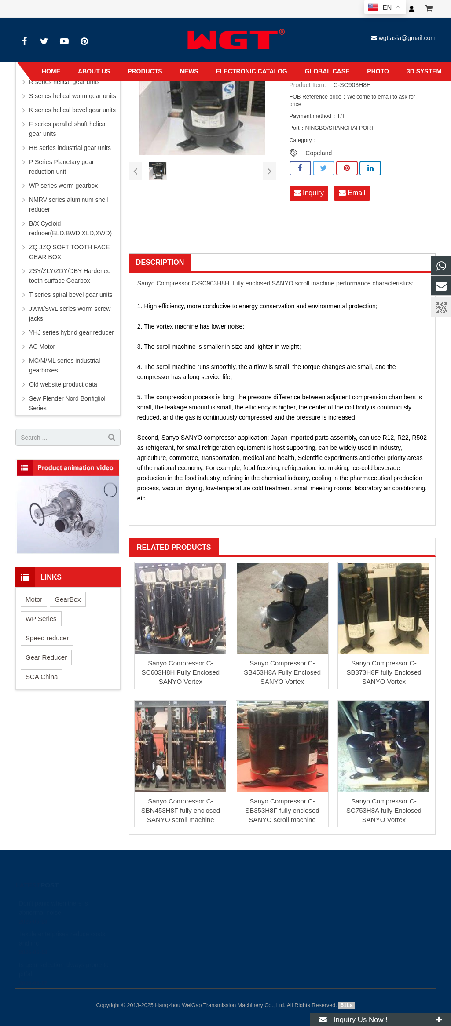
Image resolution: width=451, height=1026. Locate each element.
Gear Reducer (46, 657)
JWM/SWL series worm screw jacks (69, 313)
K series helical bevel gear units (72, 109)
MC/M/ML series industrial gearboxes (64, 365)
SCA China (42, 676)
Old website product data (63, 384)
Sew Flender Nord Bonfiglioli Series (68, 403)
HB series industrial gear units (70, 147)
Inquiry (309, 193)
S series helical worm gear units (72, 95)
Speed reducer (47, 638)
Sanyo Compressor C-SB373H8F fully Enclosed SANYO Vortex (383, 672)
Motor (34, 599)
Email (352, 193)
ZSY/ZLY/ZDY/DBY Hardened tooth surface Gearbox (69, 275)
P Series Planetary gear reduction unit (61, 166)
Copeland (318, 153)
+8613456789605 (214, 925)
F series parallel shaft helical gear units (68, 128)
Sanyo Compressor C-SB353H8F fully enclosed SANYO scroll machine (282, 810)
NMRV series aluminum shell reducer (68, 204)
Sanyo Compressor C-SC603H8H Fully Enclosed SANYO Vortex (181, 672)
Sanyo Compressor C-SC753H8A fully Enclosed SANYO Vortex (384, 810)
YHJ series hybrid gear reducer (71, 332)
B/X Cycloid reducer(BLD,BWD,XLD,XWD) (70, 228)
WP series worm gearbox (63, 185)
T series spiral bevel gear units (71, 294)
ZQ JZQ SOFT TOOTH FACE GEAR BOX (69, 252)
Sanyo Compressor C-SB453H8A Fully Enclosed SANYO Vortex (282, 672)
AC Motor (42, 346)
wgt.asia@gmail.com (407, 37)
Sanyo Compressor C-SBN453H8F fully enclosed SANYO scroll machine (180, 810)
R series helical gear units (64, 81)
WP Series (41, 618)
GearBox (68, 599)
